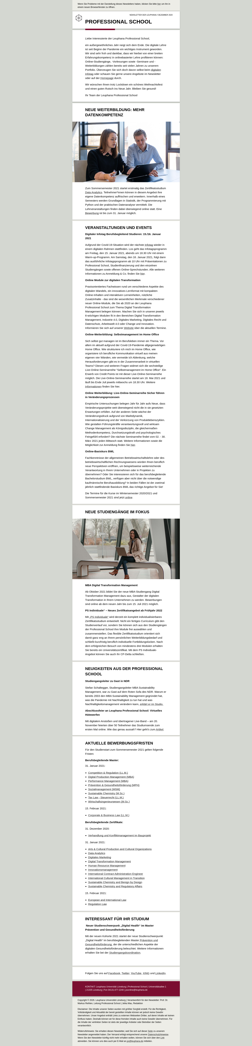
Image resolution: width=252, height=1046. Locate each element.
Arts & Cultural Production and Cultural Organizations (120, 849)
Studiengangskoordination (124, 952)
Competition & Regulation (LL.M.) (108, 772)
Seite (150, 1031)
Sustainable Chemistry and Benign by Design (115, 882)
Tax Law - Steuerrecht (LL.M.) (106, 797)
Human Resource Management (107, 865)
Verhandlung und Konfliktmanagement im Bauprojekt (119, 835)
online (128, 497)
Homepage (107, 78)
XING (146, 973)
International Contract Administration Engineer (115, 873)
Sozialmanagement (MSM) (104, 789)
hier (159, 4)
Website (129, 327)
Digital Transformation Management (109, 861)
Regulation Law (97, 904)
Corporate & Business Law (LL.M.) (108, 815)
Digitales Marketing (99, 857)
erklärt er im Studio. (151, 704)
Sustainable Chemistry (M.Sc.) (106, 793)
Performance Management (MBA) (108, 780)
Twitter (125, 973)
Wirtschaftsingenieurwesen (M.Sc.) (109, 801)
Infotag (149, 244)
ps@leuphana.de (135, 1041)
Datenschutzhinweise (158, 1034)
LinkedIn (160, 973)
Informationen (93, 386)
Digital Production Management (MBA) (111, 776)
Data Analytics (93, 192)
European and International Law (107, 899)
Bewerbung (92, 213)
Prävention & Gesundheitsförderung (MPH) (114, 785)
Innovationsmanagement (103, 869)
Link (162, 1038)
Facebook (114, 973)
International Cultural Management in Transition (116, 878)
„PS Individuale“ (99, 616)
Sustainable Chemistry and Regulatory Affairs (115, 886)
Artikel (159, 729)
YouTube (136, 973)
